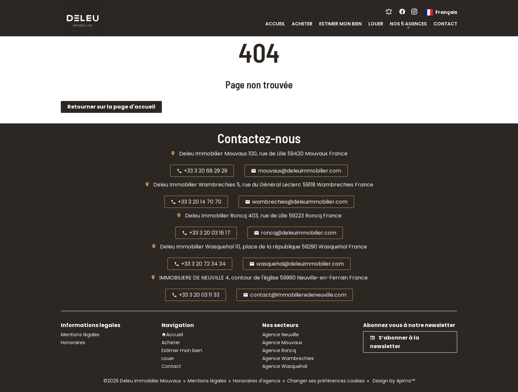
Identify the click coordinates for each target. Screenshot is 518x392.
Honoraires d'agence (256, 380)
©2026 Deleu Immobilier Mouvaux (142, 380)
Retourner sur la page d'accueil (111, 107)
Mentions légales (207, 380)
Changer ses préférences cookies (326, 380)
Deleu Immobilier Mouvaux (213, 153)
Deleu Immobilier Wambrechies (194, 184)
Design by (393, 380)
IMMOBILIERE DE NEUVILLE (191, 277)
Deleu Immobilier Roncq (216, 215)
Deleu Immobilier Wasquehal (197, 246)
